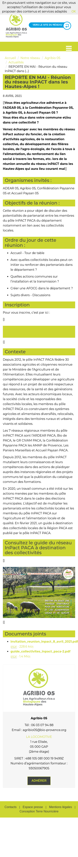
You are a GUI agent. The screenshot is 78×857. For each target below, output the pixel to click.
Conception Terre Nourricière (38, 811)
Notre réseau (30, 58)
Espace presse (33, 807)
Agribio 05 (52, 58)
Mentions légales (60, 807)
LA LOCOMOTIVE (39, 737)
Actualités (16, 62)
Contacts (11, 807)
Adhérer (39, 780)
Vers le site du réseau (50, 25)
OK (74, 11)
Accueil (10, 58)
